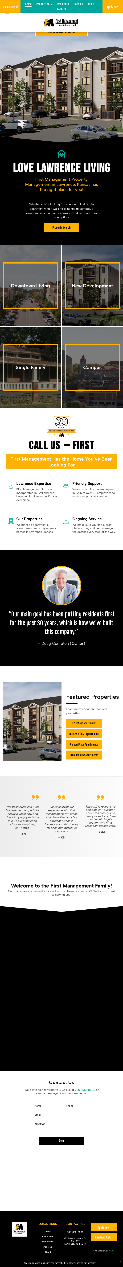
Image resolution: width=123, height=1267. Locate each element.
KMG (111, 1250)
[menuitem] (28, 4)
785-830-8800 (85, 1090)
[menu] (7, 13)
